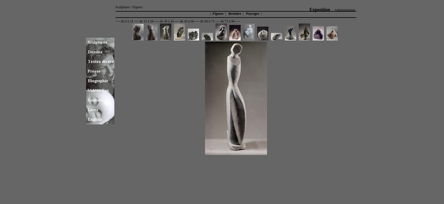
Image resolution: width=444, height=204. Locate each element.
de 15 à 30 (147, 21)
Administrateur (344, 10)
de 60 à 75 (207, 21)
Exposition (319, 9)
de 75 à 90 (228, 21)
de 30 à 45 (167, 21)
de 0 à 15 (127, 21)
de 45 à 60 (187, 21)
